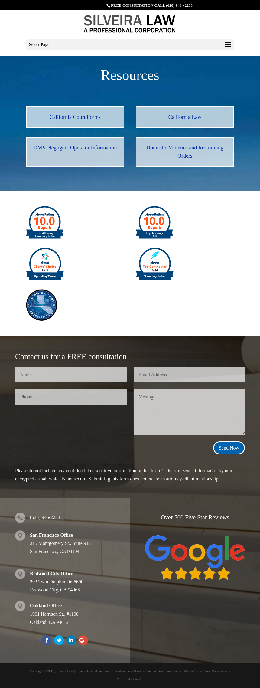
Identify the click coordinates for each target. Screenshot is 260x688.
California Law (184, 117)
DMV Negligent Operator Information (75, 148)
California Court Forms (75, 117)
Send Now (229, 447)
